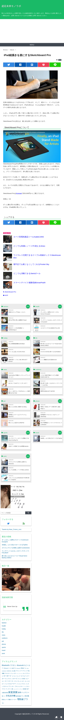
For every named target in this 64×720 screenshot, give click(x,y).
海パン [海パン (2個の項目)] (3, 696)
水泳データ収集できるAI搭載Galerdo (18, 446)
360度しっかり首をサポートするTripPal (51, 438)
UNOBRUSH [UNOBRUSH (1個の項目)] (9, 670)
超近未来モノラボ (11, 6)
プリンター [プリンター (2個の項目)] (11, 686)
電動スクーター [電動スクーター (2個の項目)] (12, 699)
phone (4, 644)
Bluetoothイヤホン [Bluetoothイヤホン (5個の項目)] (9, 665)
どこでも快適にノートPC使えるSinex (29, 246)
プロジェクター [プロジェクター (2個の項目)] (19, 686)
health (4, 626)
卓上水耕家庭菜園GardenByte (17, 343)
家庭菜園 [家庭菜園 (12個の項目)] (13, 692)
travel (3, 650)
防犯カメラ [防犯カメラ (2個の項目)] (5, 699)
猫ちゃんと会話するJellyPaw (16, 422)
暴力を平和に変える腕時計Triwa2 (18, 320)
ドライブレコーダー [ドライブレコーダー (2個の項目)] (19, 681)
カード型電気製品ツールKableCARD (28, 237)
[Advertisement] (32, 31)
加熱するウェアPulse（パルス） (17, 312)
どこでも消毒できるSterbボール (27, 273)
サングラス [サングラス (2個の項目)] (8, 678)
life (3, 632)
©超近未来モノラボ (28, 714)
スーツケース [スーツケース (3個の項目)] (9, 681)
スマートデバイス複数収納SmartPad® (29, 283)
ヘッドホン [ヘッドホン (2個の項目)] (27, 686)
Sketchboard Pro (9, 292)
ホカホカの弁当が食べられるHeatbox (51, 351)
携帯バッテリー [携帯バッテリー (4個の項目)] (23, 692)
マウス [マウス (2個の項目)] (3, 689)
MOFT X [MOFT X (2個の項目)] (14, 668)
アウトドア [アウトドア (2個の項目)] (19, 671)
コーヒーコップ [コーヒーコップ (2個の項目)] (16, 676)
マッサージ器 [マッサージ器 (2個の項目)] (9, 689)
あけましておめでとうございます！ (18, 383)
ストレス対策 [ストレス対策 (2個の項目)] (21, 678)
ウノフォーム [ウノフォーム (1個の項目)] (19, 673)
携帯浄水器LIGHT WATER (48, 391)
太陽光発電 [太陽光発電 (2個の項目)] (5, 692)
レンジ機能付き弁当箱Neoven (49, 359)
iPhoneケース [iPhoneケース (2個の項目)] (7, 668)
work (60, 59)
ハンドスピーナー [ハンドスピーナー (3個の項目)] (10, 684)
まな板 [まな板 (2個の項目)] (13, 671)
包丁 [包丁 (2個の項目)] (28, 689)
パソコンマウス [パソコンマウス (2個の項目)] (21, 683)
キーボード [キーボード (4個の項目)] (7, 676)
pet (3, 641)
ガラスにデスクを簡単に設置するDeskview (16, 548)
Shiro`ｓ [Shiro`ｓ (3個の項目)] (23, 668)
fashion (4, 623)
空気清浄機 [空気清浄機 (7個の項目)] (10, 696)
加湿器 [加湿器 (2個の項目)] (24, 689)
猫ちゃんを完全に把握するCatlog (17, 406)
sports (4, 647)
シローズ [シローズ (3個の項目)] (14, 678)
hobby (4, 629)
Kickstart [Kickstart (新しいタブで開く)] (19, 193)
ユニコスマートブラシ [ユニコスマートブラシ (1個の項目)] (18, 689)
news (3, 635)
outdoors (4, 638)
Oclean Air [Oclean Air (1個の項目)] (18, 668)
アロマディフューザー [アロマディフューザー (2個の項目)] (11, 673)
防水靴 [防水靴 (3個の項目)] (27, 696)
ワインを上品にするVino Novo (17, 351)
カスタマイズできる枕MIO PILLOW (50, 328)
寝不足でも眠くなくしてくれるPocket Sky (31, 264)
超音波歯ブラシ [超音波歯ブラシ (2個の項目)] (20, 696)
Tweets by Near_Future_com (11, 529)
